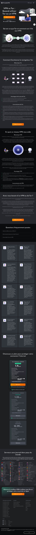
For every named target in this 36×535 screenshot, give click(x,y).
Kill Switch (9, 286)
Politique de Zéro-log (11, 247)
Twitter (5, 520)
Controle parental (11, 335)
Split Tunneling (27, 286)
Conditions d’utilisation (16, 503)
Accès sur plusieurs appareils (11, 265)
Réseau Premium (27, 264)
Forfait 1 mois (18, 432)
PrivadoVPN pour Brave (5, 515)
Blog (9, 524)
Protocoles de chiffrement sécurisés (27, 303)
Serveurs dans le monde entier (11, 320)
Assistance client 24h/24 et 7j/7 (27, 336)
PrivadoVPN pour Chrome (6, 511)
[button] (18, 413)
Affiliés (26, 507)
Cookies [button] (14, 507)
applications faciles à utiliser (28, 320)
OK (29, 532)
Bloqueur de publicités (26, 247)
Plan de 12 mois (18, 405)
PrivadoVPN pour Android (6, 503)
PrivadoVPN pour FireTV (6, 507)
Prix (9, 520)
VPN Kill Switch (21, 178)
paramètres (9, 530)
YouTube (5, 524)
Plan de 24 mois (18, 374)
